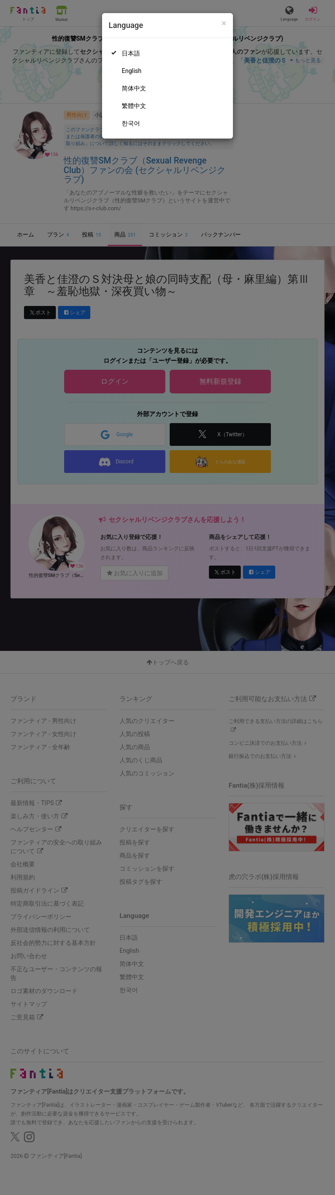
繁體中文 (134, 105)
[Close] (224, 23)
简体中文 (134, 88)
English (131, 70)
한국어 (131, 123)
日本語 (131, 53)
